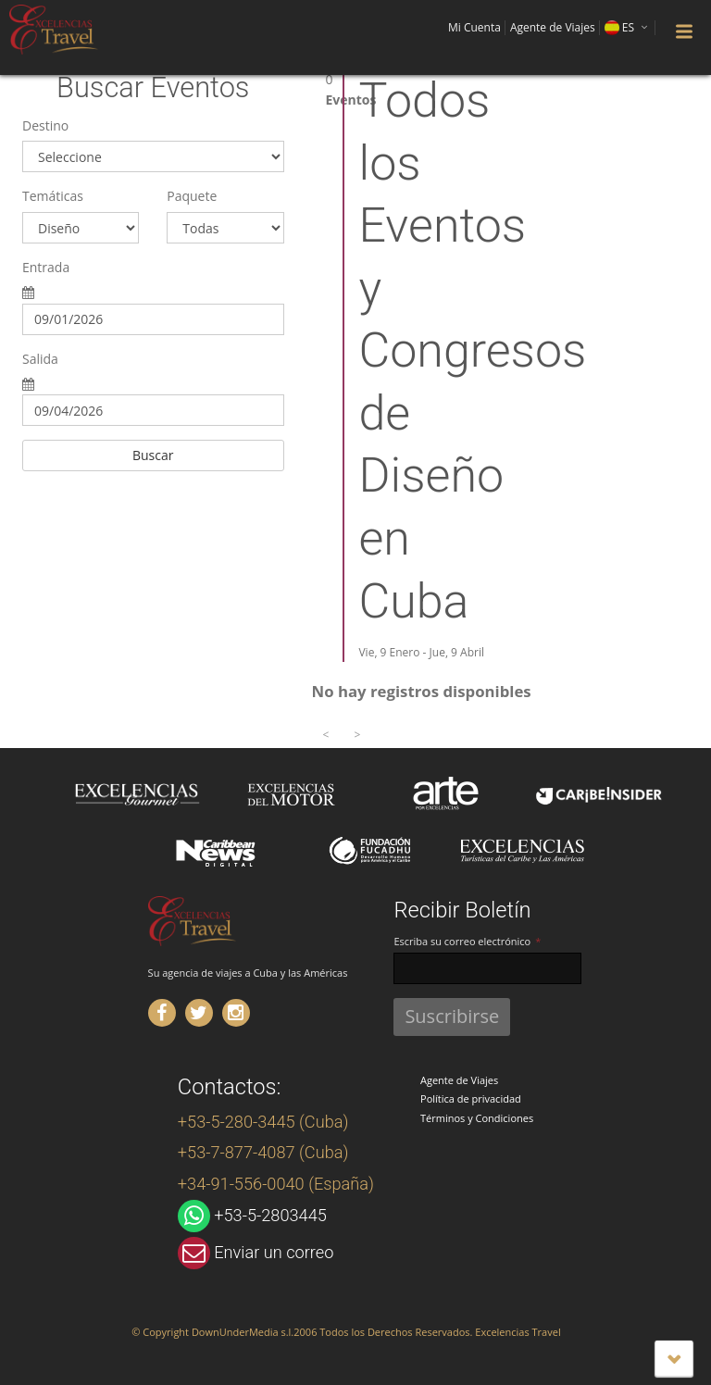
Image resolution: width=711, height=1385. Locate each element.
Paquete (192, 196)
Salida (40, 359)
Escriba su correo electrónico (461, 941)
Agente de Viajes (459, 1080)
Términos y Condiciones (476, 1118)
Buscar (153, 455)
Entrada (45, 267)
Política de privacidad (470, 1098)
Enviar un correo (273, 1252)
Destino (45, 125)
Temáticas (52, 196)
